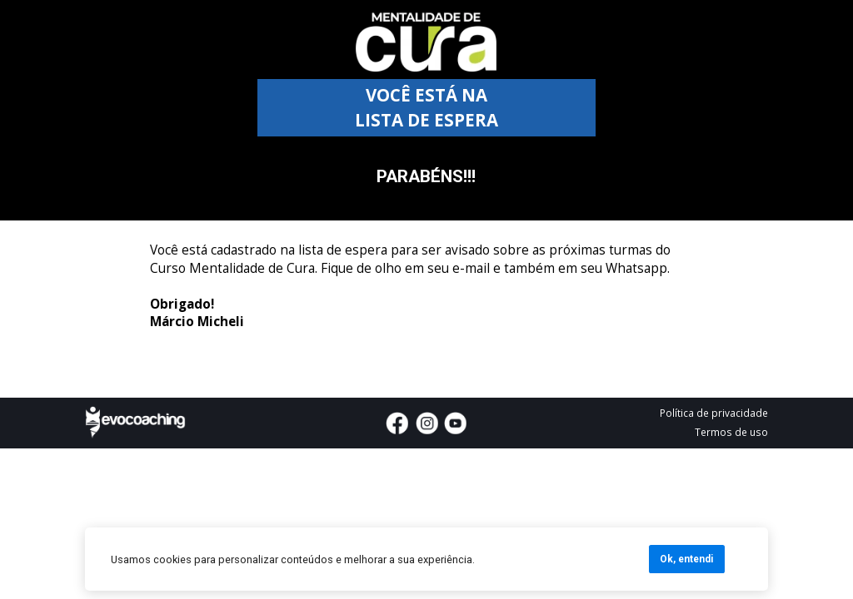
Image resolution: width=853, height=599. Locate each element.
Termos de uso (731, 431)
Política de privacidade (714, 412)
